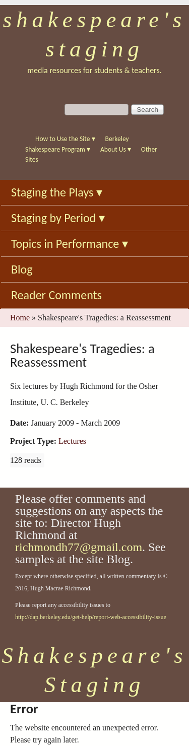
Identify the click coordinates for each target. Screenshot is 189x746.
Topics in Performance (69, 243)
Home (20, 317)
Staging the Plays (56, 192)
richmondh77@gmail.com (78, 547)
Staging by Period (58, 218)
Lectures (72, 441)
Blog (22, 269)
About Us (115, 149)
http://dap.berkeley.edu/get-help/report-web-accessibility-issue (90, 617)
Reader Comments (56, 295)
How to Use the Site (65, 138)
